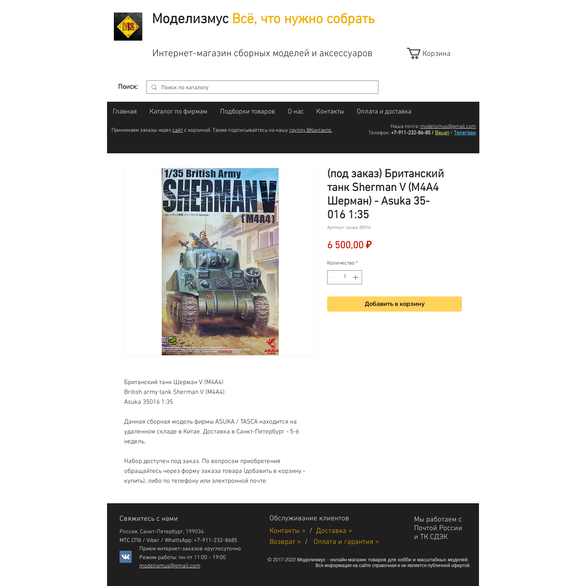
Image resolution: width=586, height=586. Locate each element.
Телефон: (379, 133)
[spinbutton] (344, 277)
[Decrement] (333, 277)
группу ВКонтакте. (310, 130)
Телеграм (465, 133)
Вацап (442, 133)
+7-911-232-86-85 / (412, 133)
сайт (177, 130)
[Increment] (356, 277)
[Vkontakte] (126, 557)
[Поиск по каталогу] (261, 88)
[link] (435, 53)
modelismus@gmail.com (448, 126)
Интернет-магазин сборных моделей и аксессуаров (262, 54)
